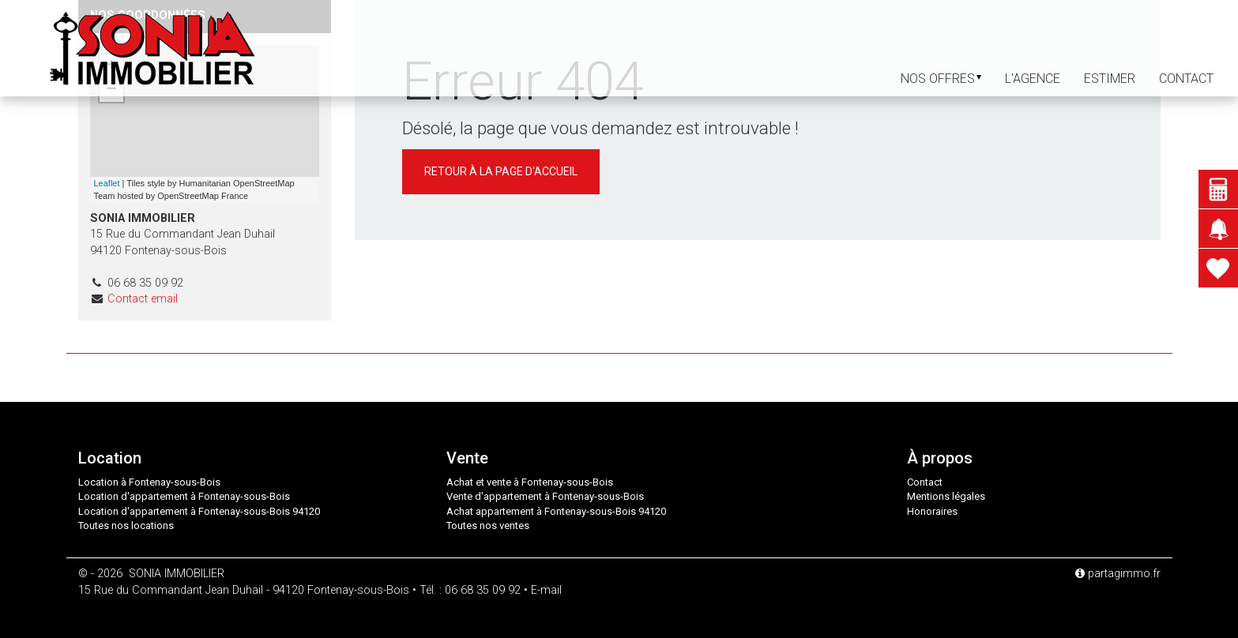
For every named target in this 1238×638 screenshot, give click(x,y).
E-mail (546, 590)
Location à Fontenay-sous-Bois (149, 482)
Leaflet (107, 183)
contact (1186, 78)
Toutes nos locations (126, 525)
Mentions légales (946, 496)
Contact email (142, 299)
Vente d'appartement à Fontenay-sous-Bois (545, 496)
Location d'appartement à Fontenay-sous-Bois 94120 (199, 511)
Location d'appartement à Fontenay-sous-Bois (184, 496)
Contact (925, 482)
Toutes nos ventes (487, 525)
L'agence (1032, 78)
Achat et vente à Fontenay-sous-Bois (529, 482)
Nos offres (941, 78)
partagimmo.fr (1118, 573)
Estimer (1109, 78)
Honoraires (932, 511)
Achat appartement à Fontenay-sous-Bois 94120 (556, 511)
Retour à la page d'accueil (501, 171)
